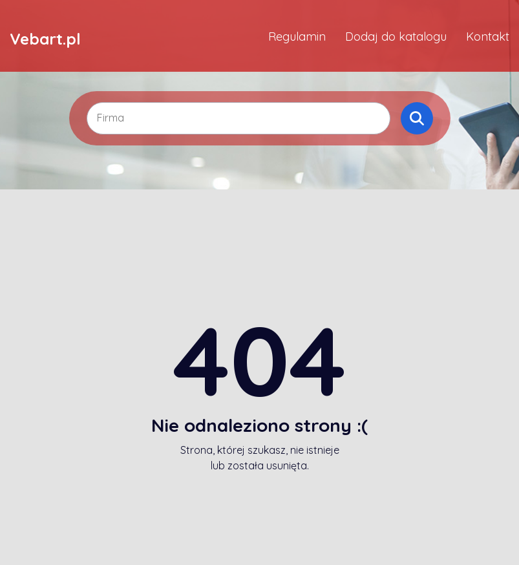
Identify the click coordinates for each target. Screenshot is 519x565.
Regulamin (297, 36)
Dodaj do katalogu (396, 36)
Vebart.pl (45, 38)
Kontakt (487, 36)
